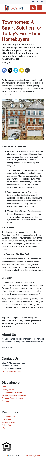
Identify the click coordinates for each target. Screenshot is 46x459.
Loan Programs (8, 416)
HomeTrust (13, 371)
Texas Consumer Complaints (14, 395)
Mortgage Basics (9, 422)
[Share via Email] (21, 70)
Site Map (5, 401)
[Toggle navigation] (39, 7)
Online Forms (7, 425)
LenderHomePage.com (30, 455)
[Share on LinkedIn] (15, 70)
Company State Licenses (12, 398)
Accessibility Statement (12, 392)
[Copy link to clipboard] (27, 70)
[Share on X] (10, 70)
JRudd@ (5, 371)
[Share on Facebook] (4, 70)
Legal (4, 387)
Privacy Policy (8, 390)
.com (20, 371)
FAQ (3, 428)
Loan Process (8, 419)
